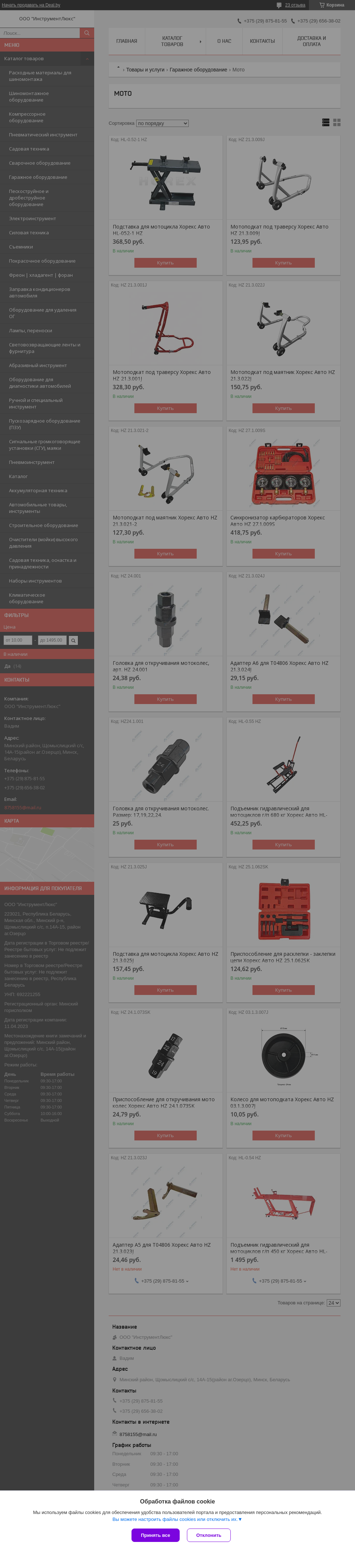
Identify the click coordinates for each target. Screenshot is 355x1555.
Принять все (155, 1535)
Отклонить (208, 1535)
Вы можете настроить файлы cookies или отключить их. (175, 1519)
